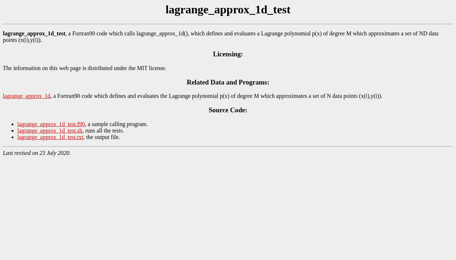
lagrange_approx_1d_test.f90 (51, 124)
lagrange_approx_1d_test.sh (49, 130)
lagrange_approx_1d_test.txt (50, 137)
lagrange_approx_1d (27, 96)
